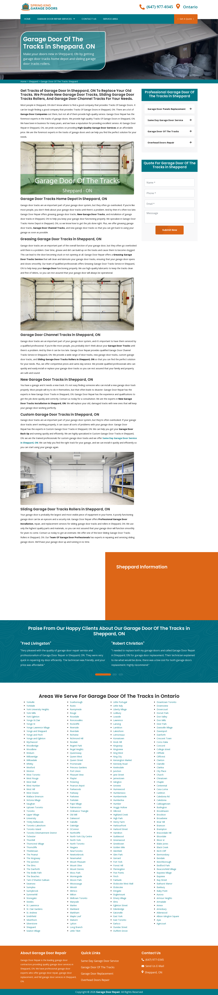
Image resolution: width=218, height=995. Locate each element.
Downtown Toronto (166, 702)
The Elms (31, 865)
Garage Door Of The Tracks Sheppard (59, 81)
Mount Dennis (77, 869)
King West (118, 752)
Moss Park (75, 872)
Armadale (161, 901)
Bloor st (161, 840)
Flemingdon (119, 869)
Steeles (30, 901)
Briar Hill (161, 821)
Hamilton (117, 832)
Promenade (75, 763)
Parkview (74, 796)
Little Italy (118, 705)
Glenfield (117, 850)
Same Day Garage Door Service (100, 961)
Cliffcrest (161, 756)
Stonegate (31, 898)
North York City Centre (81, 836)
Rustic (73, 705)
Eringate (117, 890)
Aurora (160, 894)
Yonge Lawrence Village (38, 727)
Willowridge (32, 756)
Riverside (74, 727)
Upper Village (32, 814)
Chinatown (162, 778)
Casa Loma (162, 789)
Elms (115, 901)
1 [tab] (103, 675)
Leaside (117, 716)
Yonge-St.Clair (33, 720)
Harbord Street (120, 829)
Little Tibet (75, 930)
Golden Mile (119, 847)
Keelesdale (118, 767)
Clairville (161, 763)
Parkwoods (75, 789)
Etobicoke (118, 887)
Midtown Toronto (78, 898)
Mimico (73, 890)
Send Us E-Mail (154, 966)
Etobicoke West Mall (123, 883)
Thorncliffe (31, 847)
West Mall (31, 782)
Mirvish (73, 887)
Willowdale (31, 760)
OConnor (74, 829)
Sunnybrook (32, 890)
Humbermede (120, 796)
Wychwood (31, 742)
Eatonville (118, 912)
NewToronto (76, 850)
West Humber (33, 785)
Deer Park (162, 723)
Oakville (74, 821)
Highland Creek (120, 814)
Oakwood (74, 818)
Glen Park (118, 854)
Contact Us (89, 18)
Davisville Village (165, 727)
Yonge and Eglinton (35, 738)
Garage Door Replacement (97, 973)
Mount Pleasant (78, 861)
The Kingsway (33, 858)
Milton (73, 894)
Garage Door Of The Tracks (97, 967)
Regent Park (76, 745)
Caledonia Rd (163, 796)
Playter (73, 778)
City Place (161, 771)
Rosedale (74, 716)
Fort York (117, 861)
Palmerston (75, 807)
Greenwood (119, 840)
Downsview (162, 705)
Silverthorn (31, 919)
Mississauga (76, 883)
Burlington (162, 807)
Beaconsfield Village (166, 869)
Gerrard (117, 858)
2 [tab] (114, 675)
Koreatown (118, 738)
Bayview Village (164, 872)
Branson (161, 825)
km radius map (53, 586)
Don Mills (161, 720)
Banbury (161, 887)
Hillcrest (117, 811)
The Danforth (33, 869)
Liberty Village (120, 709)
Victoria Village (33, 800)
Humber (117, 803)
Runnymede (76, 709)
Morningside (76, 876)
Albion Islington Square (168, 916)
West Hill (30, 789)
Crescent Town (164, 738)
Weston (30, 771)
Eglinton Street (120, 905)
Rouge (73, 713)
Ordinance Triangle (79, 811)
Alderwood (162, 912)
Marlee (73, 905)
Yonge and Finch (34, 734)
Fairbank (117, 880)
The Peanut (32, 854)
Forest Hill (118, 865)
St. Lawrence (32, 905)
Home (27, 18)
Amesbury (162, 909)
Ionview (117, 785)
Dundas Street (120, 927)
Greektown (118, 843)
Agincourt (161, 923)
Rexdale (74, 742)
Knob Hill (117, 742)
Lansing (117, 723)
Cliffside (160, 752)
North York (75, 840)
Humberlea (118, 800)
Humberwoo (119, 792)
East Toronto (119, 919)
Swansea (30, 883)
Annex (160, 905)
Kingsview (118, 749)
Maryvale (74, 901)
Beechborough (164, 861)
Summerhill (31, 894)
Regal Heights (76, 749)
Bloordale (161, 836)
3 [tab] (120, 675)
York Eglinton (32, 716)
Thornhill (30, 840)
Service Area (110, 18)
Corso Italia (162, 742)
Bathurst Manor (164, 883)
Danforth (161, 734)
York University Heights (37, 709)
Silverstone (31, 923)
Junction (117, 771)
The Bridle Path (34, 872)
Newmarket (75, 858)
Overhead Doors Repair (95, 980)
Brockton (161, 814)
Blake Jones (162, 843)
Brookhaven (163, 811)
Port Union (75, 771)
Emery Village (119, 898)
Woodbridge (32, 745)
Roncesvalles (76, 720)
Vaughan (30, 803)
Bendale (161, 858)
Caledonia (161, 800)
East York (117, 916)
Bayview (161, 876)
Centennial (162, 785)
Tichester (31, 836)
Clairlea (160, 767)
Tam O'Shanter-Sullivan (37, 880)
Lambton (117, 727)
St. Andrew (31, 912)
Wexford (30, 767)
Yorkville (30, 702)
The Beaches (32, 876)
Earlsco (116, 923)
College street (163, 749)
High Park (118, 818)
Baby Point (162, 890)
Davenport (162, 731)
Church (160, 774)
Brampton (162, 829)
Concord (161, 745)
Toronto (30, 811)
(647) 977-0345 (160, 6)
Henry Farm (119, 821)
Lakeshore (118, 731)
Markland (74, 909)
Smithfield (31, 916)
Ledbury (117, 713)
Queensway (75, 752)
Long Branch (76, 927)
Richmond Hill (76, 738)
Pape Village (76, 803)
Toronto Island (33, 829)
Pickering (74, 782)
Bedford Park (163, 865)
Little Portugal (120, 702)
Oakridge (74, 825)
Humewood (119, 789)
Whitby (29, 763)
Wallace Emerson (34, 796)
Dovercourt (162, 709)
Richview (74, 734)
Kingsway (117, 745)
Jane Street (118, 774)
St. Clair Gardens (34, 909)
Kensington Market (122, 760)
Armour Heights (164, 898)
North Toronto (77, 843)
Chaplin (160, 782)
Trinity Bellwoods (34, 821)
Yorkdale (30, 705)
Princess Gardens (78, 767)
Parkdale (74, 800)
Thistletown (32, 850)
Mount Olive (76, 865)
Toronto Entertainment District (41, 832)
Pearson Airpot (77, 785)
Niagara (74, 847)
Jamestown (118, 778)
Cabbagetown (163, 803)
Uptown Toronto (34, 807)
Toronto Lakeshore (36, 825)
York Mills (31, 713)
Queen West (76, 756)
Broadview (162, 818)
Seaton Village (33, 930)
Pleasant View (77, 774)
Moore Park (76, 880)
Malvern (74, 919)
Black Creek (162, 847)
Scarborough (76, 702)
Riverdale (74, 731)
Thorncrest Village (35, 843)
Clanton (160, 760)
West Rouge (32, 778)
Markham (74, 912)
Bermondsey (163, 854)
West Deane (32, 792)
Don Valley (162, 716)
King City (117, 756)
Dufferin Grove (120, 930)
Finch (115, 876)
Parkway (74, 792)
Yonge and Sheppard (36, 731)
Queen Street (76, 760)
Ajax (159, 919)
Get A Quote (186, 18)
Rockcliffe (74, 723)
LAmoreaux (119, 734)
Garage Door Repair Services (54, 18)
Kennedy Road (120, 763)
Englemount (119, 894)
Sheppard (33, 81)
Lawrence (118, 720)
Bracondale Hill (164, 832)
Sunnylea (30, 887)
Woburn (30, 752)
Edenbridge (118, 909)
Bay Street (162, 880)
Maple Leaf (75, 916)
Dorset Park (162, 713)
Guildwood (118, 836)
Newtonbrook (77, 854)
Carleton (161, 792)
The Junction (32, 861)
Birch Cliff (161, 850)
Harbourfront (119, 825)
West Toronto (33, 774)
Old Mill (73, 814)
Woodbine (31, 749)
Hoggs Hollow (120, 807)
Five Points (118, 872)
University (31, 818)
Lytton (73, 923)
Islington (117, 782)
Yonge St (30, 723)
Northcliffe (75, 832)
